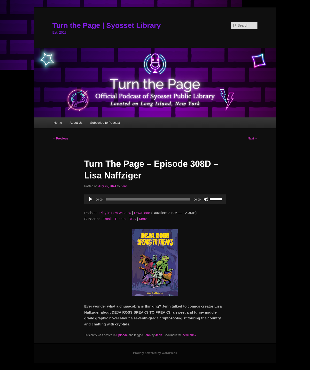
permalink (189, 335)
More (143, 219)
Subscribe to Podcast (105, 122)
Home (58, 122)
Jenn (124, 186)
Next (253, 138)
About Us (76, 122)
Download (142, 213)
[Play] (90, 199)
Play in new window (115, 213)
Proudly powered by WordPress (155, 353)
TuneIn (119, 219)
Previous (60, 138)
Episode (122, 335)
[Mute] (205, 199)
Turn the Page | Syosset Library (106, 25)
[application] (155, 199)
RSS (132, 219)
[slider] (148, 199)
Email (107, 219)
